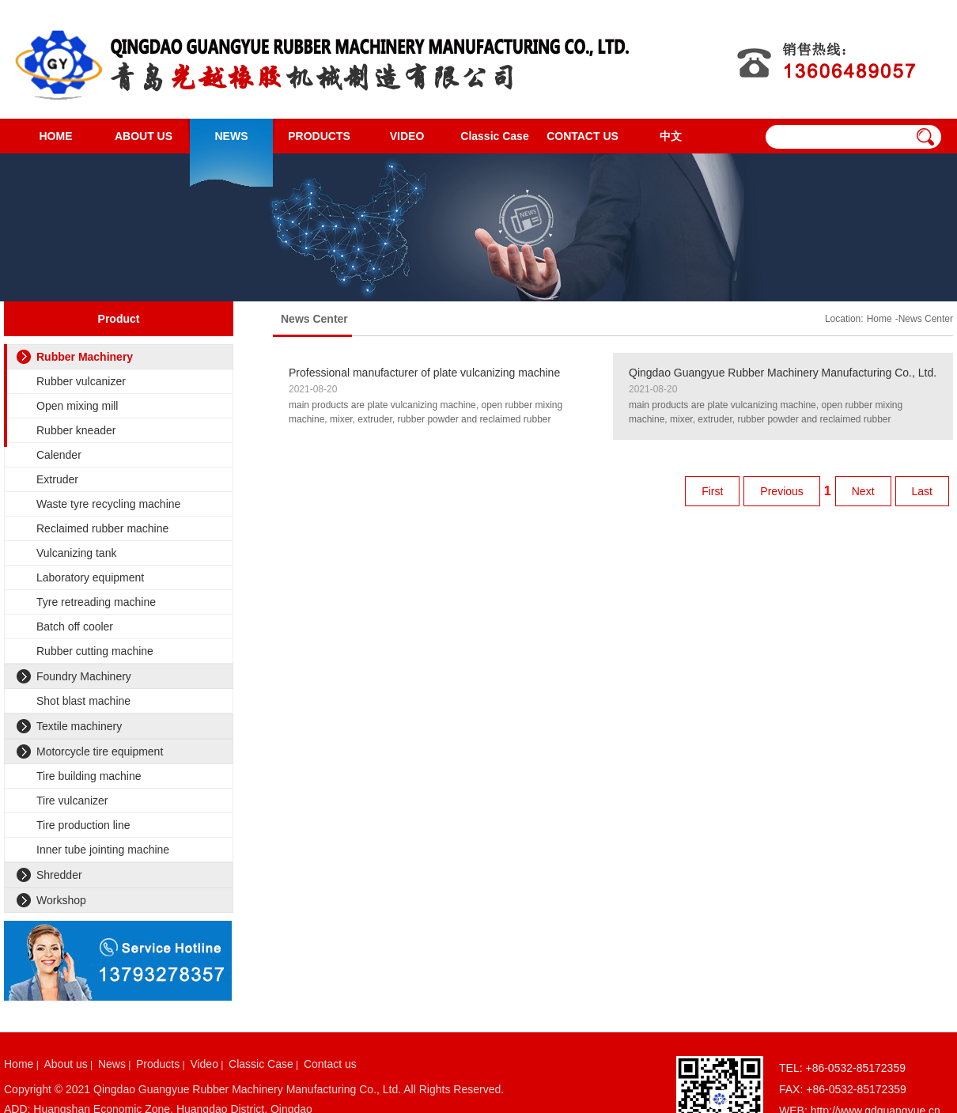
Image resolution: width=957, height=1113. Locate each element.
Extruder (57, 479)
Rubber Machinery (84, 356)
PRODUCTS (319, 136)
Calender (58, 455)
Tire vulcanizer (72, 800)
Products (158, 1064)
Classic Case (494, 136)
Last (922, 491)
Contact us (330, 1064)
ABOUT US (143, 136)
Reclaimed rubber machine (102, 528)
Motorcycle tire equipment (99, 751)
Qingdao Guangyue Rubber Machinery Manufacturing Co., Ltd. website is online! (782, 373)
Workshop (61, 900)
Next (863, 491)
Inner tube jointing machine (102, 849)
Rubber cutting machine (94, 651)
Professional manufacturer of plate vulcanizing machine (424, 372)
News (112, 1064)
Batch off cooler (74, 626)
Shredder (59, 875)
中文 (671, 136)
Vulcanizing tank (76, 553)
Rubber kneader (75, 430)
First (712, 491)
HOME (56, 136)
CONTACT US (582, 136)
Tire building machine (89, 776)
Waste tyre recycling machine (108, 504)
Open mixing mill (77, 405)
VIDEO (407, 136)
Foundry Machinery (83, 676)
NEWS (231, 136)
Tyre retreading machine (96, 602)
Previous (781, 491)
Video (204, 1064)
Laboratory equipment (90, 577)
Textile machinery (79, 726)
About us (65, 1064)
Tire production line (83, 825)
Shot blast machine (83, 701)
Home (879, 318)
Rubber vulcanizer (81, 381)
